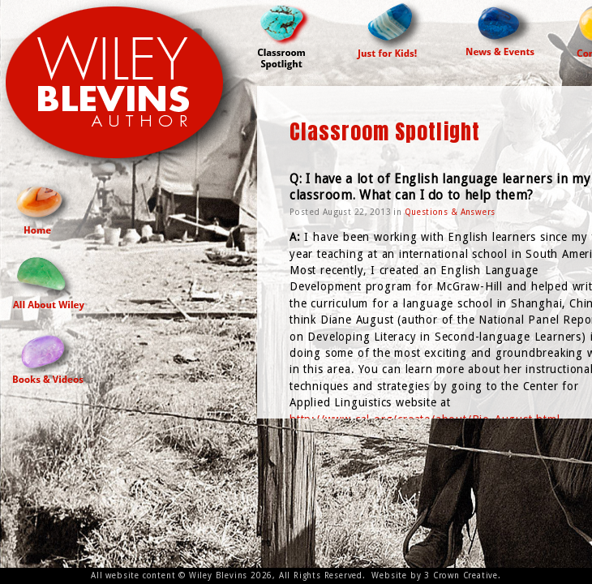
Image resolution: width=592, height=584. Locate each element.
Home (44, 207)
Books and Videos (48, 356)
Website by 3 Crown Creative (434, 575)
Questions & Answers (450, 212)
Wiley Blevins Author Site (128, 90)
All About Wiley (48, 282)
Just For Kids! (391, 29)
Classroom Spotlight (286, 35)
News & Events (501, 27)
